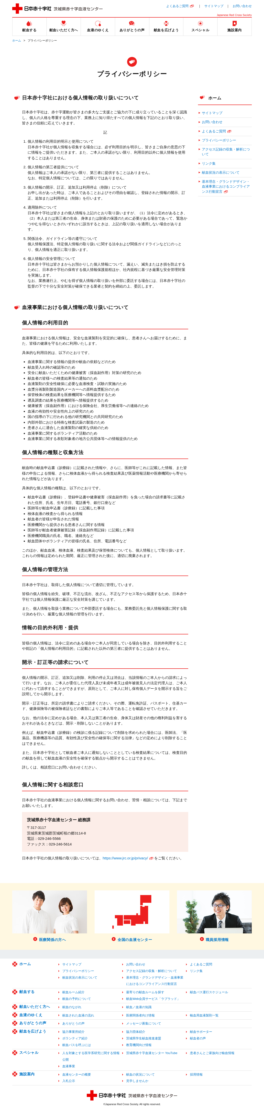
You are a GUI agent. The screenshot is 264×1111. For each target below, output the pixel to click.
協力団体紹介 (135, 1032)
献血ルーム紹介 (73, 992)
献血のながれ (71, 1007)
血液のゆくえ (31, 1015)
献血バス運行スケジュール (209, 992)
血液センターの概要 (76, 1074)
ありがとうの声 (32, 1023)
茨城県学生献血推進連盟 (143, 1038)
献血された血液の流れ (78, 1015)
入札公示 (68, 1081)
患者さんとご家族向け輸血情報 (212, 1053)
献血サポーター (201, 1032)
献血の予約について (76, 999)
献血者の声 (198, 1038)
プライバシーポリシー (219, 140)
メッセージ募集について (143, 1023)
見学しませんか (137, 1081)
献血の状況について (140, 1074)
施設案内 (27, 1074)
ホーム (16, 40)
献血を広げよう (32, 1031)
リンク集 (209, 163)
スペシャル (29, 1052)
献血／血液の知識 (139, 1007)
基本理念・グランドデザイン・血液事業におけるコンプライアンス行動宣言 (226, 186)
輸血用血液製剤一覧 (204, 1015)
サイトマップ (213, 6)
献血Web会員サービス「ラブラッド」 (153, 999)
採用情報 (196, 1074)
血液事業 (68, 1066)
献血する (27, 992)
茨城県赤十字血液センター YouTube (151, 1053)
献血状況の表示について (221, 172)
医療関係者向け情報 (140, 1015)
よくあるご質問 (177, 6)
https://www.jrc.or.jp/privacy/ (125, 858)
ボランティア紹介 (75, 1038)
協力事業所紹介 (73, 1032)
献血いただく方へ (34, 1006)
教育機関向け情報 (139, 1045)
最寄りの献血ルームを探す (145, 992)
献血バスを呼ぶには (76, 1045)
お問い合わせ (242, 6)
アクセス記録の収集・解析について (226, 152)
